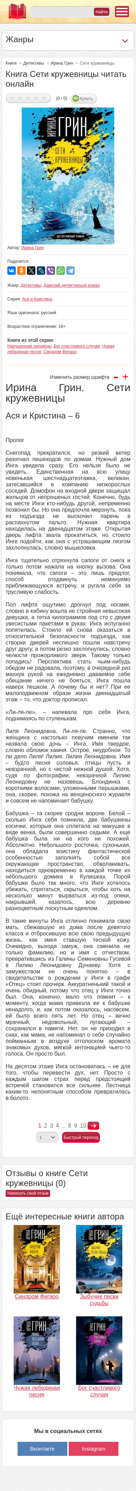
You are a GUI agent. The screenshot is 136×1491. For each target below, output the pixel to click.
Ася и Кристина (37, 299)
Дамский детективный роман (72, 285)
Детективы (33, 63)
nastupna (93, 1126)
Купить (86, 98)
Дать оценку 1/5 (12, 98)
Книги (11, 63)
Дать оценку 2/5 (20, 98)
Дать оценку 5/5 (44, 98)
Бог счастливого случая (77, 346)
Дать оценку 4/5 (36, 98)
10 (83, 1126)
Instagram (94, 1449)
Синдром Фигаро (59, 351)
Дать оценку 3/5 (28, 98)
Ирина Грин (61, 63)
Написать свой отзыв (27, 1193)
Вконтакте (42, 1449)
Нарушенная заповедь (29, 346)
